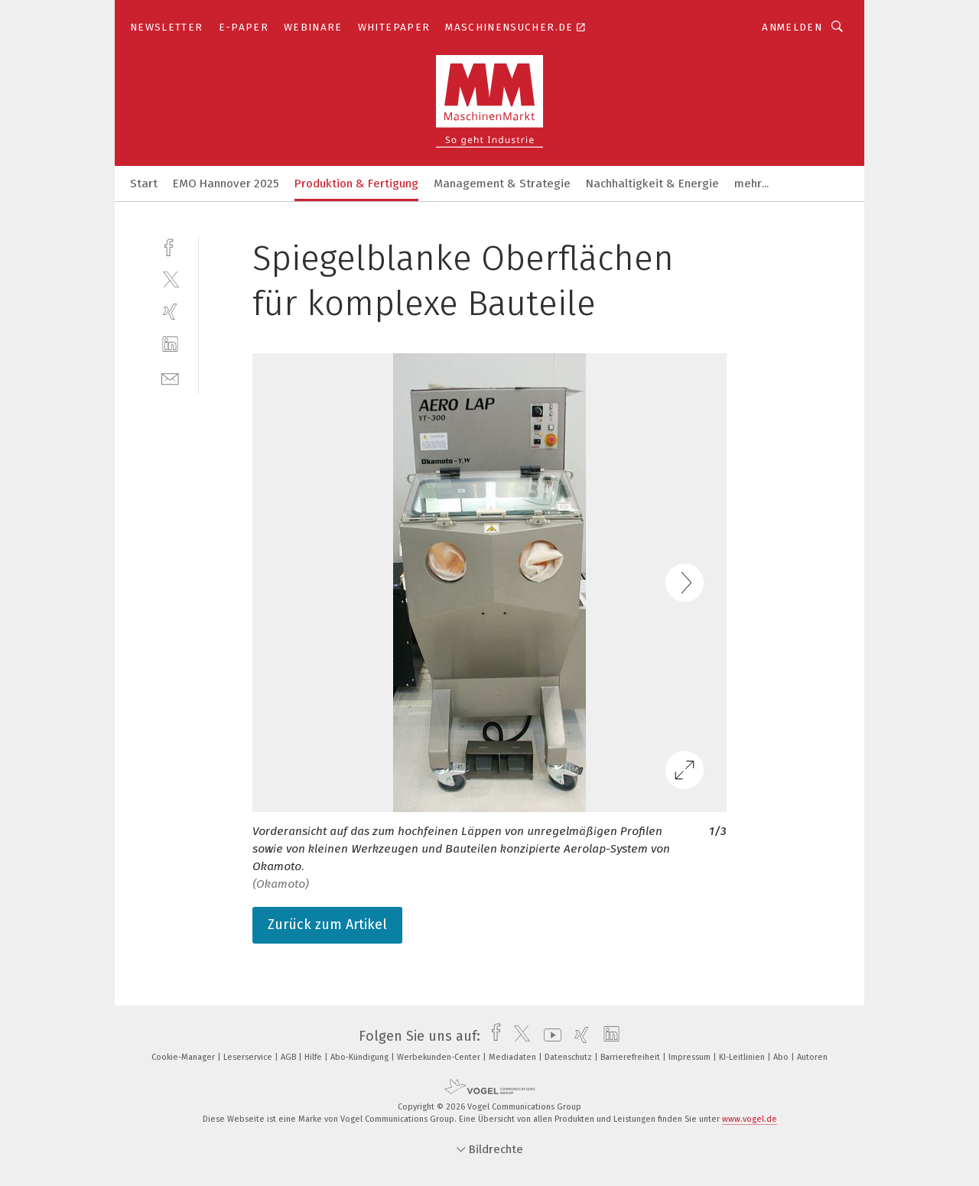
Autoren (812, 1057)
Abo (782, 1057)
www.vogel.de (749, 1119)
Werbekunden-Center (440, 1057)
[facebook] (170, 245)
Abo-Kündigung (360, 1057)
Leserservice (249, 1057)
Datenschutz (569, 1057)
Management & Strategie (502, 183)
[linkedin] (170, 344)
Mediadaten (513, 1057)
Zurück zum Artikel (327, 924)
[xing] (170, 311)
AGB (289, 1057)
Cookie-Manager (184, 1057)
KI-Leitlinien (743, 1057)
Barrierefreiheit (631, 1057)
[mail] (170, 377)
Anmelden (792, 27)
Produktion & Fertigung (356, 183)
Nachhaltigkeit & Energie (652, 183)
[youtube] (548, 1036)
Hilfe (314, 1057)
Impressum (690, 1057)
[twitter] (170, 278)
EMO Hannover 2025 (226, 183)
